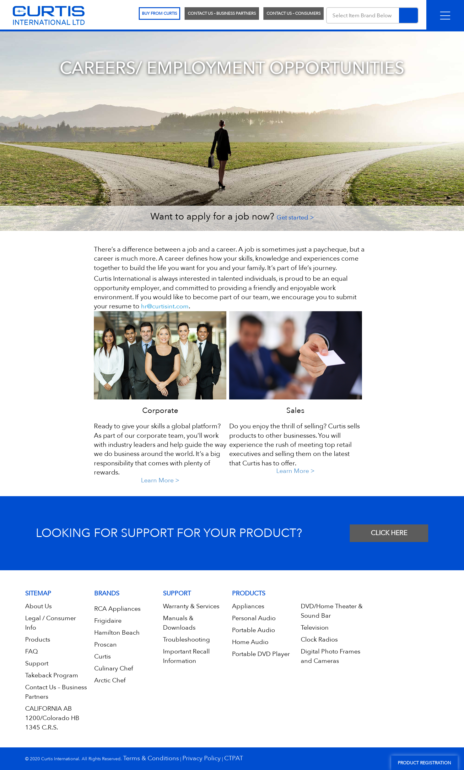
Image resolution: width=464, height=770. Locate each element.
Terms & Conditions (151, 758)
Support (36, 663)
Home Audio (250, 642)
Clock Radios (319, 639)
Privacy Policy (201, 758)
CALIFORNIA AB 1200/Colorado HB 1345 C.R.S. (52, 718)
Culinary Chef (113, 668)
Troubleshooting (186, 639)
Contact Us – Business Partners (222, 13)
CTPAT (233, 758)
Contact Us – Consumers (294, 13)
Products (37, 639)
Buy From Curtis (159, 13)
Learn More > (160, 480)
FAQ (31, 651)
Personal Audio (254, 618)
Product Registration (424, 763)
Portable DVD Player (261, 654)
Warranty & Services (191, 606)
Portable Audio (253, 630)
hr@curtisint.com (165, 306)
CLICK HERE (389, 533)
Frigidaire (107, 620)
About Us (38, 606)
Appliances (248, 606)
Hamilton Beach (117, 632)
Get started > (295, 217)
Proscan (105, 644)
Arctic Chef (110, 680)
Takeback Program (51, 675)
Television (315, 627)
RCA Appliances (117, 609)
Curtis (102, 656)
